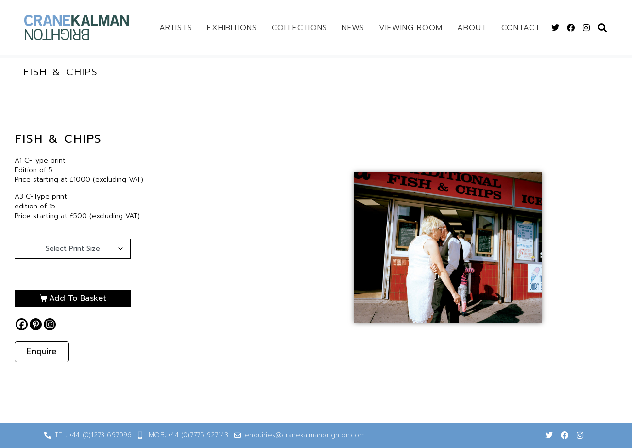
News (353, 28)
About (472, 28)
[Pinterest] (36, 324)
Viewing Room (411, 28)
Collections (299, 28)
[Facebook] (22, 324)
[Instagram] (50, 324)
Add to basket (77, 298)
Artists (175, 28)
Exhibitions (232, 28)
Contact (520, 28)
